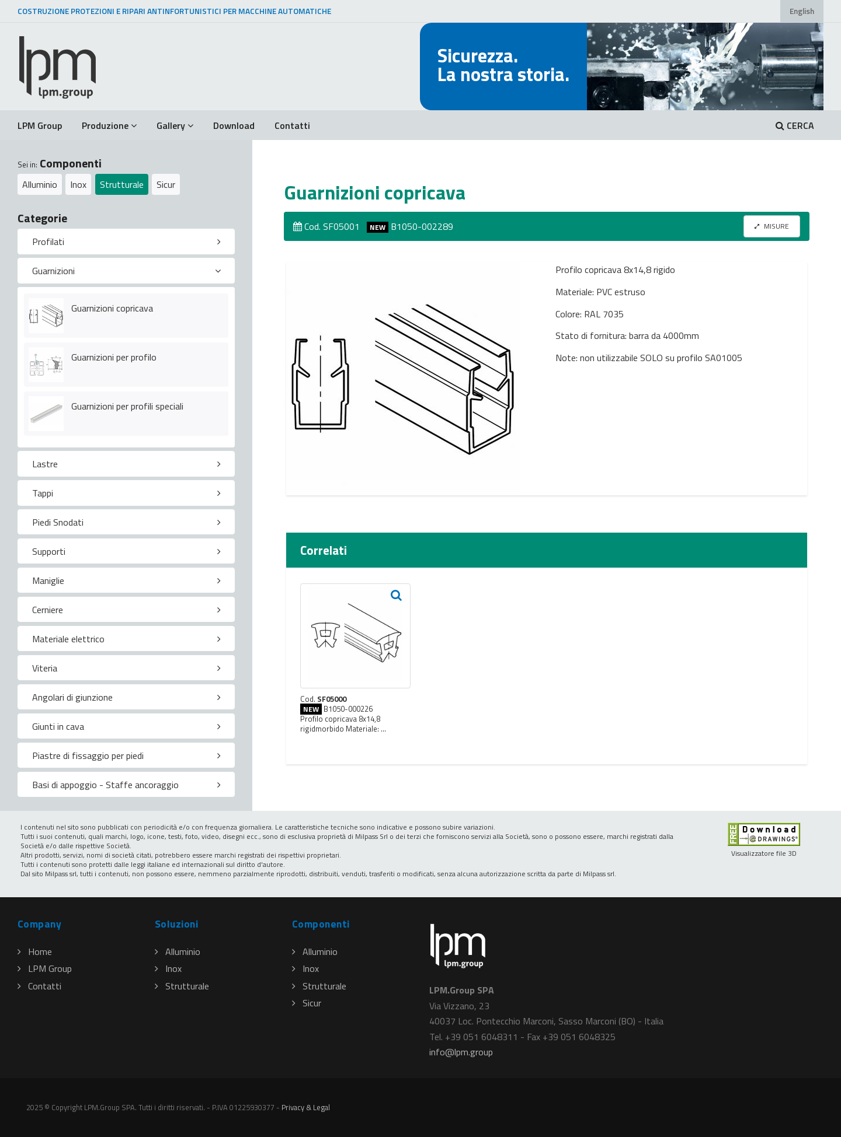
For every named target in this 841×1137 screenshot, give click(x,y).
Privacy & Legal (306, 1107)
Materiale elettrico (68, 639)
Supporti (48, 551)
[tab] (126, 241)
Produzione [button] (109, 125)
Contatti (292, 125)
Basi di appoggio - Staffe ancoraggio (105, 785)
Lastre (45, 464)
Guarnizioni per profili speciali (127, 406)
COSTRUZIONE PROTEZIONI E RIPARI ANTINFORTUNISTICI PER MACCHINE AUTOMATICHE (174, 11)
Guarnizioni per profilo (114, 357)
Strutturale (122, 184)
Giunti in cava (58, 726)
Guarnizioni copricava (112, 308)
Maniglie (48, 580)
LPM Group (40, 125)
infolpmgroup (461, 1052)
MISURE (772, 226)
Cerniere (47, 610)
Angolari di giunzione (72, 697)
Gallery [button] (175, 125)
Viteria (44, 668)
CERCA (795, 125)
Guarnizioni (53, 271)
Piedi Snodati (58, 522)
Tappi (42, 493)
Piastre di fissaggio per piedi (88, 755)
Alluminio (39, 184)
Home (35, 951)
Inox (78, 184)
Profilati (48, 242)
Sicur (166, 184)
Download (234, 125)
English (802, 11)
